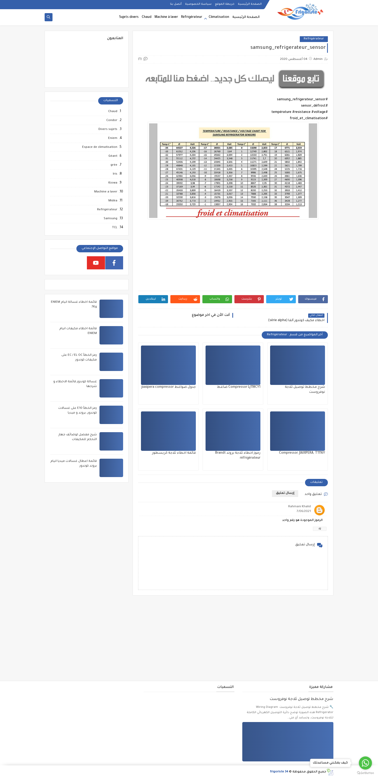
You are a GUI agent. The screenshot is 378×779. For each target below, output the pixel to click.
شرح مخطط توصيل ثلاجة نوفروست (301, 699)
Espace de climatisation (99, 147)
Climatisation (219, 17)
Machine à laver (166, 17)
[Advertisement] (233, 254)
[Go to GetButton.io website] (365, 773)
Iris (115, 174)
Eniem (112, 138)
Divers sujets (107, 129)
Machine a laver (105, 192)
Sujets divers (129, 17)
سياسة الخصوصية (198, 4)
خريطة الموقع (224, 4)
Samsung (110, 219)
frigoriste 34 (279, 772)
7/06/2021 (304, 511)
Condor (111, 120)
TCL (114, 227)
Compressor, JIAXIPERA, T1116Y (302, 453)
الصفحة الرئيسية (250, 4)
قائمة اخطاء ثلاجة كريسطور (174, 453)
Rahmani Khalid (299, 507)
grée (114, 165)
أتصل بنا (176, 4)
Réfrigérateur (191, 17)
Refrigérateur (314, 39)
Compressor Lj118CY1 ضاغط (238, 387)
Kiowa (112, 183)
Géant (112, 156)
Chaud (146, 17)
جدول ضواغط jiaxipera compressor (168, 387)
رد (319, 528)
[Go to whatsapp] (365, 763)
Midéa (112, 201)
